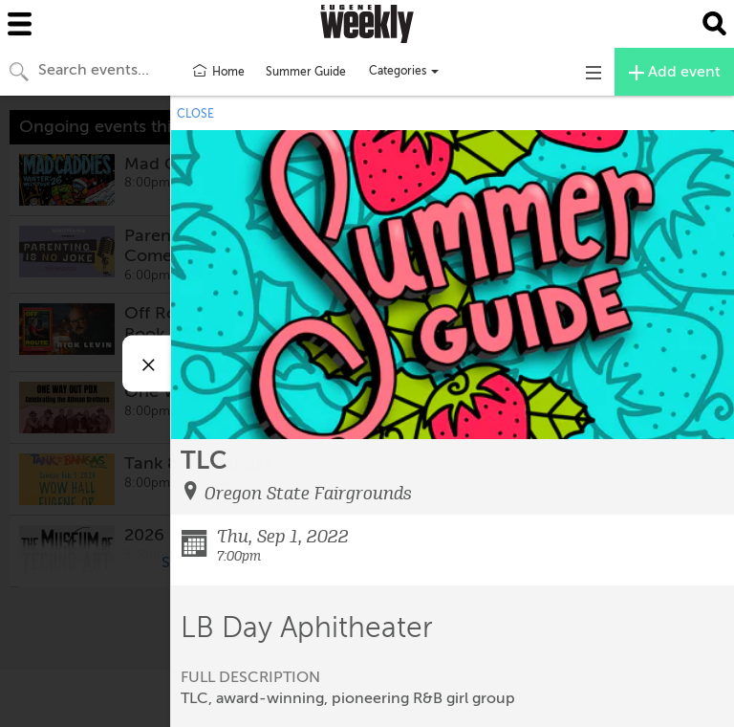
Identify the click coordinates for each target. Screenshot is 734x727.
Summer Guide (306, 71)
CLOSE (195, 114)
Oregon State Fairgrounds (308, 493)
